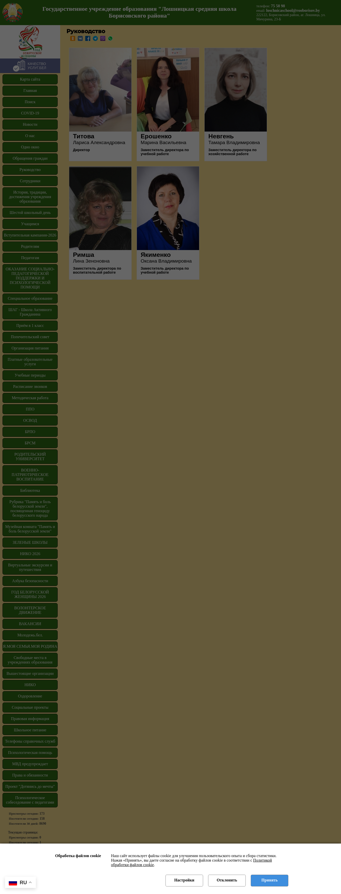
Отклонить (227, 880)
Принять (270, 880)
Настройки (184, 880)
